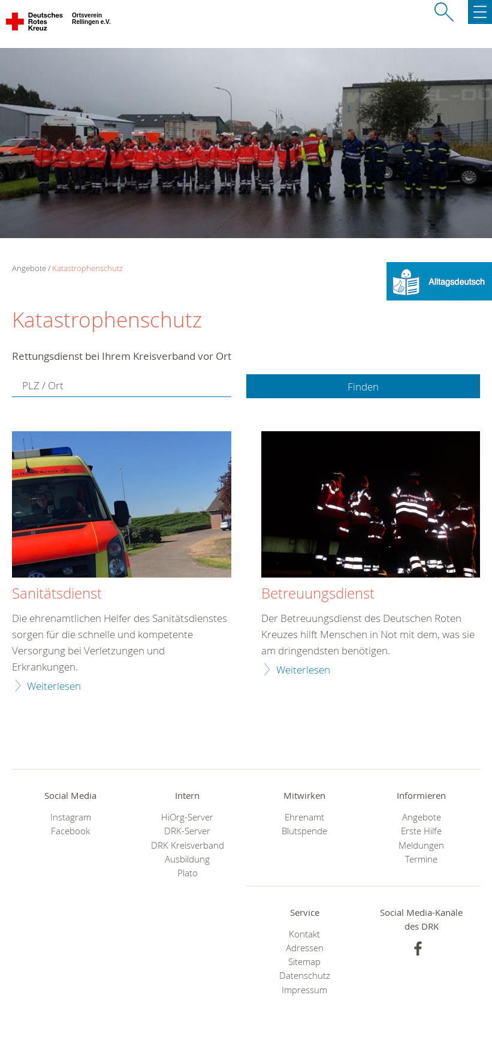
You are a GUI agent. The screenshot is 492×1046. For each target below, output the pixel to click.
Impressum (304, 990)
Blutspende (304, 831)
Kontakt (304, 934)
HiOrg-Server (187, 817)
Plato (187, 873)
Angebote (421, 817)
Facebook (70, 831)
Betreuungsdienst (318, 594)
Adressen (305, 948)
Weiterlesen (54, 686)
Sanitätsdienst (57, 594)
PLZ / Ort (43, 385)
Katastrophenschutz (87, 268)
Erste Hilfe (421, 831)
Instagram (70, 817)
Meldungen (421, 845)
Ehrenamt (304, 817)
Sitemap (304, 961)
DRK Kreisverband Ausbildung (187, 852)
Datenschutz (304, 975)
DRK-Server (187, 831)
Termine (421, 859)
